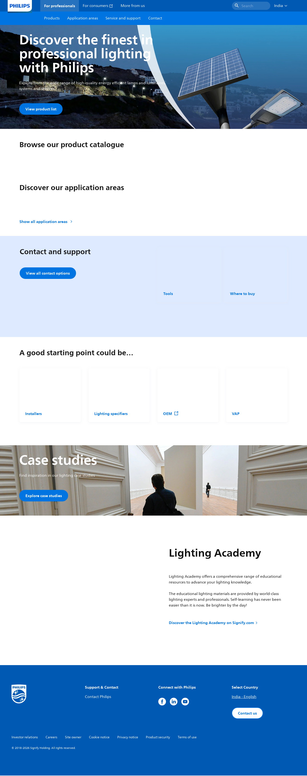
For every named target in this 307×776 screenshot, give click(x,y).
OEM (171, 414)
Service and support (123, 18)
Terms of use (187, 737)
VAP (235, 414)
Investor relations (25, 737)
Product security (158, 737)
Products (51, 18)
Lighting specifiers (111, 414)
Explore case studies (43, 496)
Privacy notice (127, 737)
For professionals (59, 6)
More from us (133, 6)
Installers (33, 414)
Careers (51, 737)
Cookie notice (99, 737)
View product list (40, 109)
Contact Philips (98, 697)
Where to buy (242, 294)
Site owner (73, 737)
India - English (244, 697)
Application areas (82, 18)
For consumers (98, 6)
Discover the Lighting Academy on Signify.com (213, 623)
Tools (168, 294)
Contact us (247, 713)
